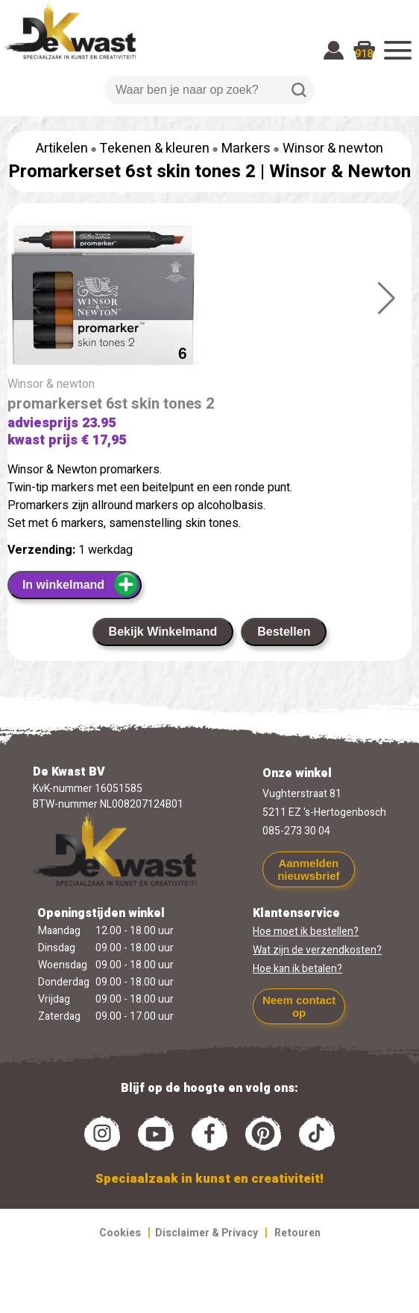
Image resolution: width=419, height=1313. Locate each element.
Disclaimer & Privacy (206, 1233)
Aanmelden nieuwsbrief (308, 869)
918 (364, 54)
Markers (246, 148)
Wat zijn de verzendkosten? (317, 950)
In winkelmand (80, 584)
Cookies (120, 1233)
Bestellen (283, 631)
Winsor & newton (333, 148)
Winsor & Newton (340, 172)
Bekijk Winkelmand (163, 631)
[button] (387, 298)
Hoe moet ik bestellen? (306, 931)
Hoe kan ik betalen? (297, 969)
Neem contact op (298, 1006)
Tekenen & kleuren (154, 148)
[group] (209, 298)
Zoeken (299, 90)
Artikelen (62, 148)
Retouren (297, 1233)
